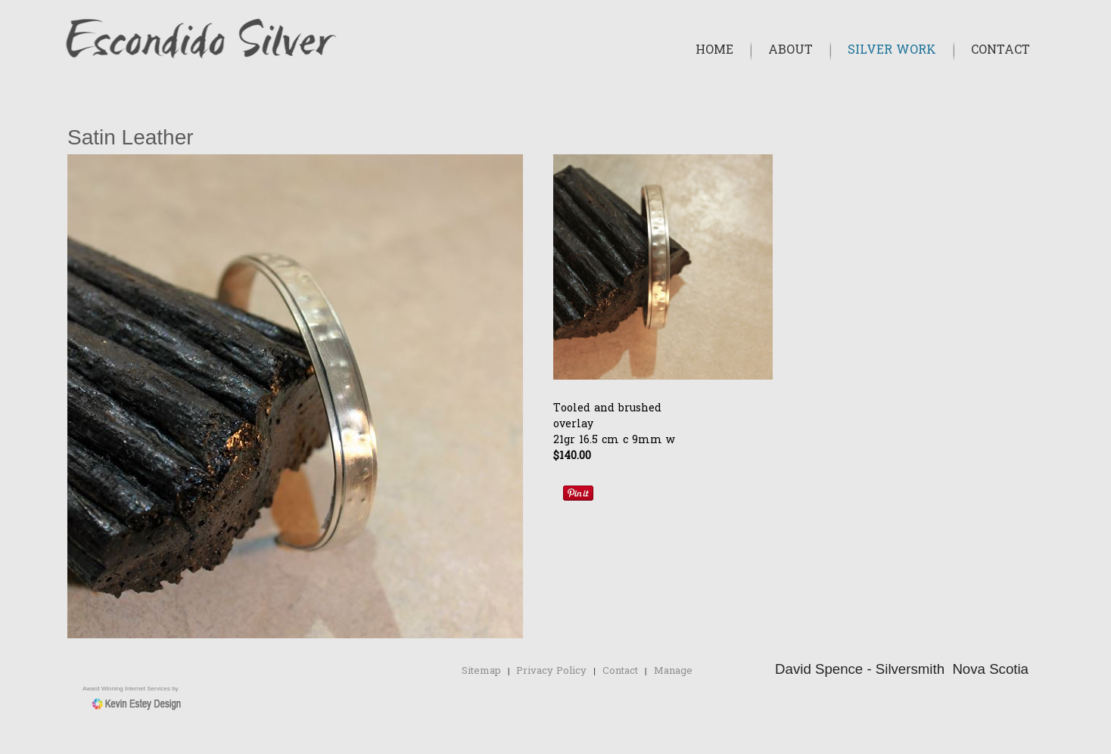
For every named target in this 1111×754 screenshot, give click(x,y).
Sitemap (481, 671)
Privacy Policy (551, 671)
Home (714, 51)
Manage (673, 671)
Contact (1000, 51)
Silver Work (892, 51)
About (790, 51)
